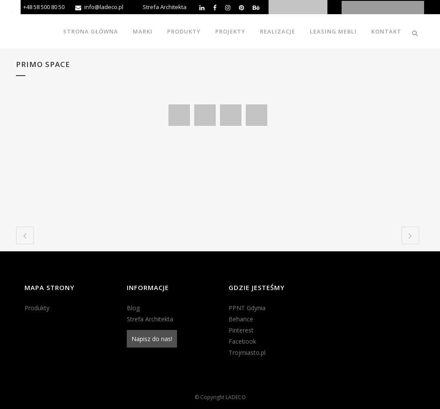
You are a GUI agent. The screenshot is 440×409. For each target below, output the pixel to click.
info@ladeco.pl (103, 7)
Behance (241, 319)
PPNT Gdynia (247, 308)
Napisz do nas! (151, 339)
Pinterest (241, 330)
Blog (133, 308)
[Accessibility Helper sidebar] (10, 10)
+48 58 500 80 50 (43, 7)
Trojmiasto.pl (247, 352)
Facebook (242, 341)
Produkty (36, 308)
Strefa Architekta (164, 7)
